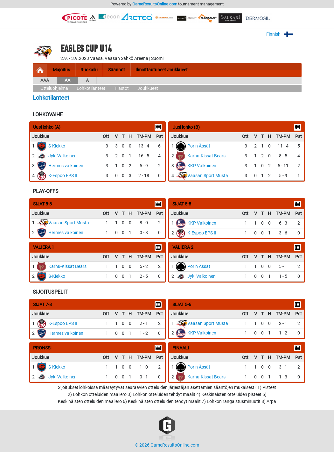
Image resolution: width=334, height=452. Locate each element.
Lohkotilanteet (91, 88)
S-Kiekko (56, 146)
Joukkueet (147, 88)
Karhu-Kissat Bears (206, 156)
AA (67, 80)
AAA (44, 80)
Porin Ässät (198, 146)
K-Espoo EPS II (62, 175)
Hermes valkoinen (65, 166)
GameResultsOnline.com (154, 4)
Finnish (284, 34)
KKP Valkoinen (201, 166)
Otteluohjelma (54, 88)
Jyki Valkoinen (62, 156)
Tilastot (121, 88)
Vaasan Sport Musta (207, 175)
